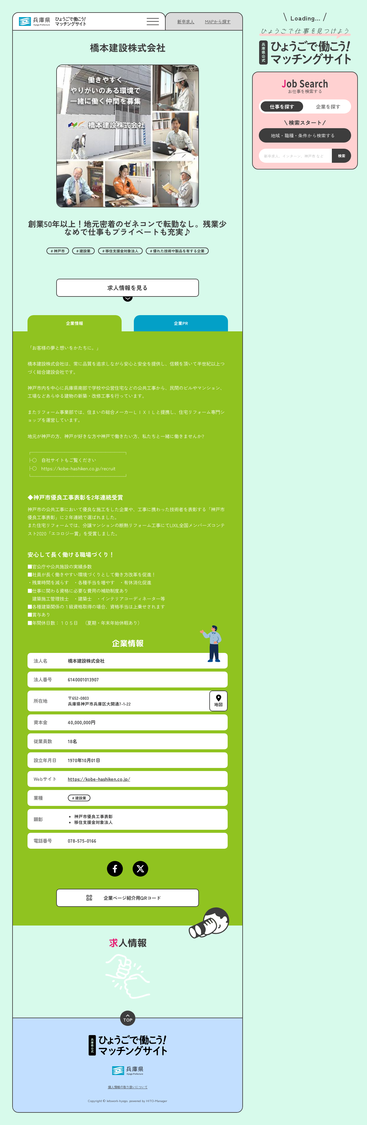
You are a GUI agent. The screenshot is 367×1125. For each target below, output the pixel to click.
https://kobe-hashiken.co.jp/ (99, 778)
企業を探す (328, 106)
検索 (341, 155)
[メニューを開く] (305, 135)
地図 (218, 704)
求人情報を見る (127, 287)
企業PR (181, 323)
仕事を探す (282, 106)
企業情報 (74, 323)
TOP (127, 1019)
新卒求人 (185, 21)
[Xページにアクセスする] (140, 869)
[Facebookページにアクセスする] (115, 869)
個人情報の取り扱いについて (128, 1087)
